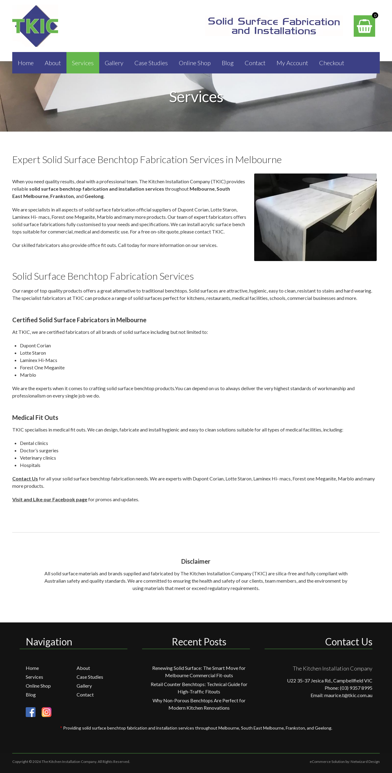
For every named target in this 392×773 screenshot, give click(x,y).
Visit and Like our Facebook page (49, 499)
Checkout (331, 62)
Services (83, 62)
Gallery (114, 62)
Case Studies (151, 62)
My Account (292, 62)
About (53, 62)
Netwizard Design (365, 761)
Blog (228, 62)
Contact (255, 62)
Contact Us (25, 478)
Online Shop (195, 62)
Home (26, 62)
